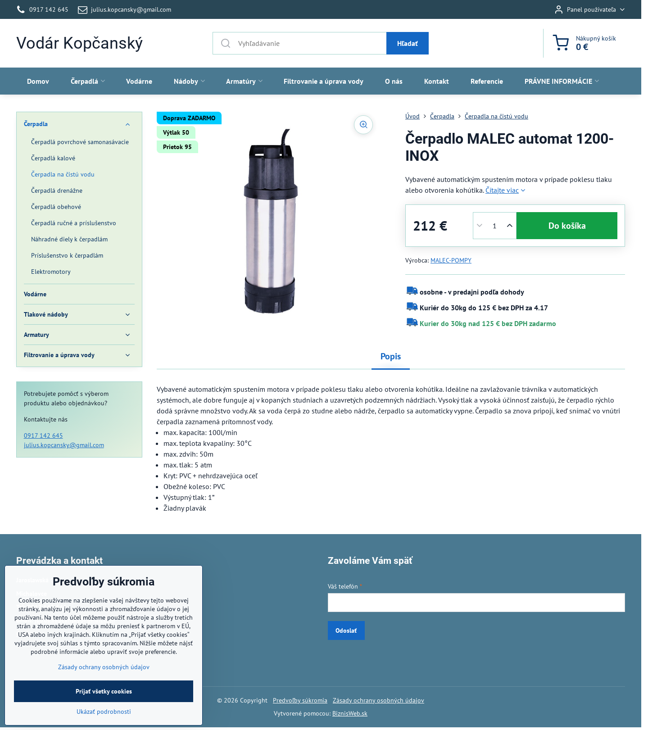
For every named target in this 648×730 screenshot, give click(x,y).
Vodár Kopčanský (79, 43)
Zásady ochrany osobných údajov (378, 700)
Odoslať (346, 630)
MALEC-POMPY (450, 260)
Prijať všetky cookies (104, 714)
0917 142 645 (43, 435)
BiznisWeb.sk (349, 713)
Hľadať (407, 43)
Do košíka (567, 225)
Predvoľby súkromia (300, 700)
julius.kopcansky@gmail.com (64, 445)
